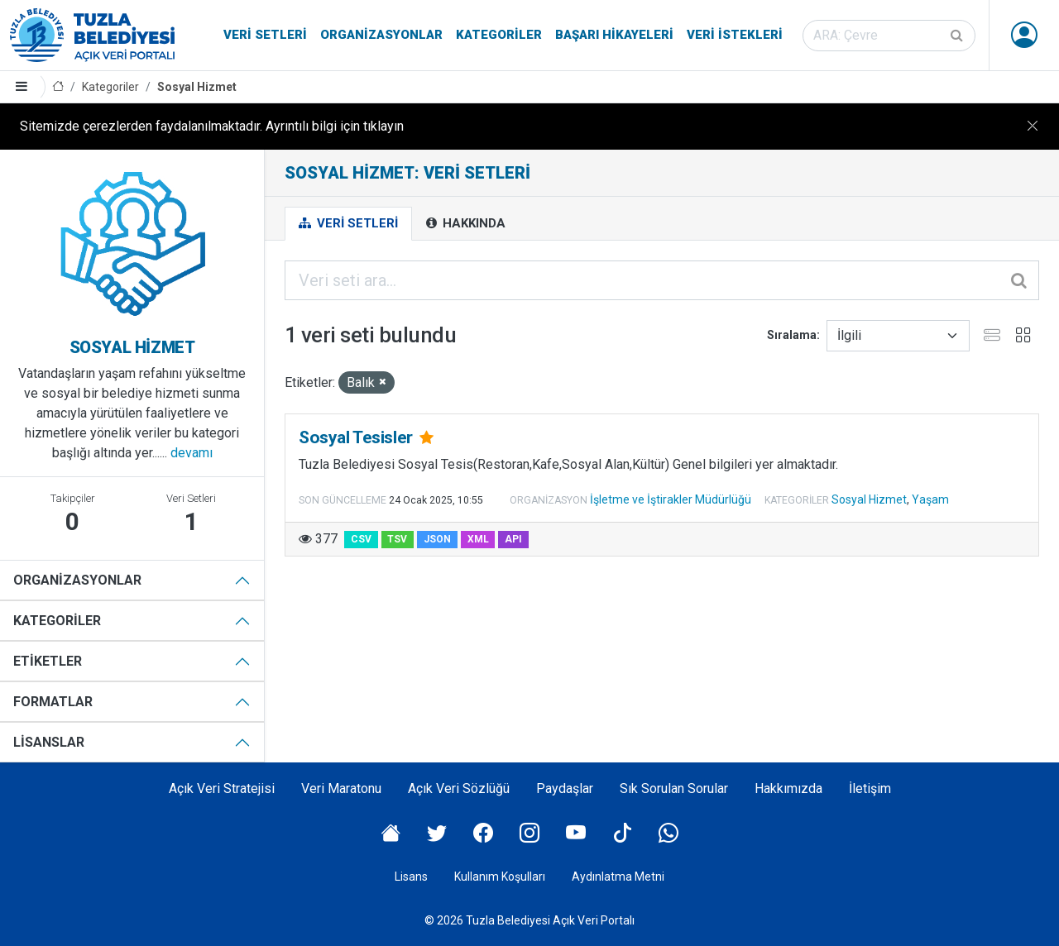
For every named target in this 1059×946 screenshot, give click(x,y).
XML (478, 539)
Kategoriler (499, 34)
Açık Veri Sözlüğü (459, 788)
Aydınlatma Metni (618, 876)
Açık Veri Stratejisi (222, 788)
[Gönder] (958, 35)
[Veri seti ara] (889, 35)
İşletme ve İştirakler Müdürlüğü (670, 499)
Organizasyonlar (381, 34)
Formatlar (53, 702)
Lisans (411, 876)
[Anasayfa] (58, 87)
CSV (361, 539)
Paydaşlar (564, 788)
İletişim (870, 788)
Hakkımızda (788, 788)
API (513, 539)
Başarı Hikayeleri (614, 34)
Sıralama (792, 335)
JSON (437, 539)
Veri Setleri (265, 34)
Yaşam (930, 499)
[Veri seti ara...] (662, 280)
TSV (397, 539)
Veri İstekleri (735, 34)
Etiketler (47, 661)
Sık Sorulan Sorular (674, 788)
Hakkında (466, 223)
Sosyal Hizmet (197, 86)
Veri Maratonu (341, 788)
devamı (191, 453)
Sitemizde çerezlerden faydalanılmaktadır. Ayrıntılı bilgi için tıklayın (212, 126)
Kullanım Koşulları (499, 876)
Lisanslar (48, 742)
